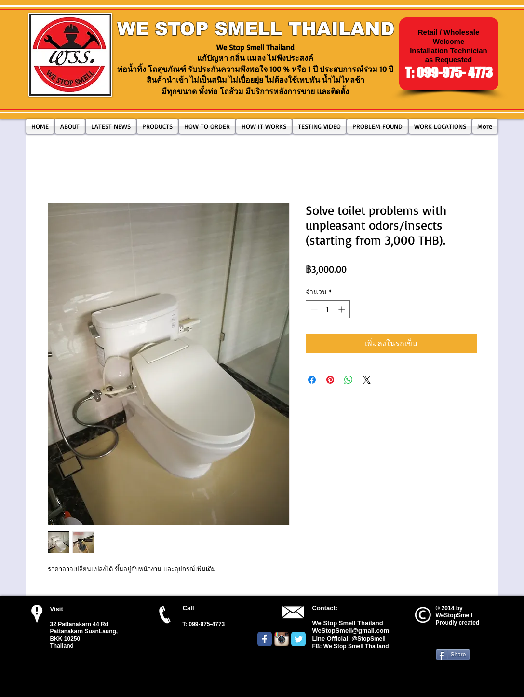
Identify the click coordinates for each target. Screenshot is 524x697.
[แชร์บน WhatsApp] (348, 380)
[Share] (453, 654)
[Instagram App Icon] (281, 639)
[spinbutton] (327, 309)
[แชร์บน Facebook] (312, 380)
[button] (157, 126)
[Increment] (342, 309)
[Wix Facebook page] (264, 639)
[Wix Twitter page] (298, 639)
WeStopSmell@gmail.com (351, 630)
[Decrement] (313, 309)
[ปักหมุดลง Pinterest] (330, 380)
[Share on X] (367, 380)
